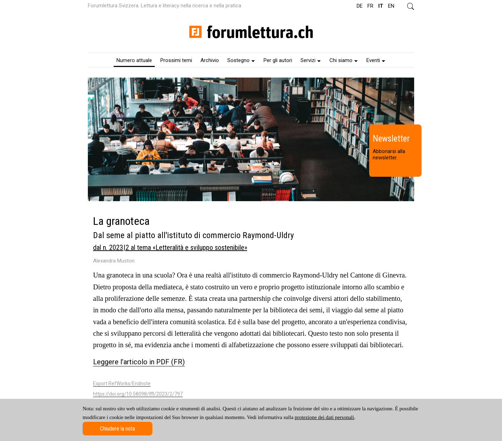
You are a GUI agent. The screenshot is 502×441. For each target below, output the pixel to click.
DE (360, 6)
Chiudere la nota (117, 428)
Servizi (311, 60)
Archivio (209, 60)
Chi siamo (343, 60)
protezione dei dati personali (324, 417)
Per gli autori (278, 60)
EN (391, 6)
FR (370, 6)
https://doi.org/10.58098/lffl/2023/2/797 (138, 394)
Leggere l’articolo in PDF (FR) (139, 362)
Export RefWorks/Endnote (122, 383)
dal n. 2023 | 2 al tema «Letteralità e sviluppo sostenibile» (170, 247)
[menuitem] (134, 60)
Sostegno (241, 60)
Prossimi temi (176, 60)
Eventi (375, 60)
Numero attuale (134, 60)
